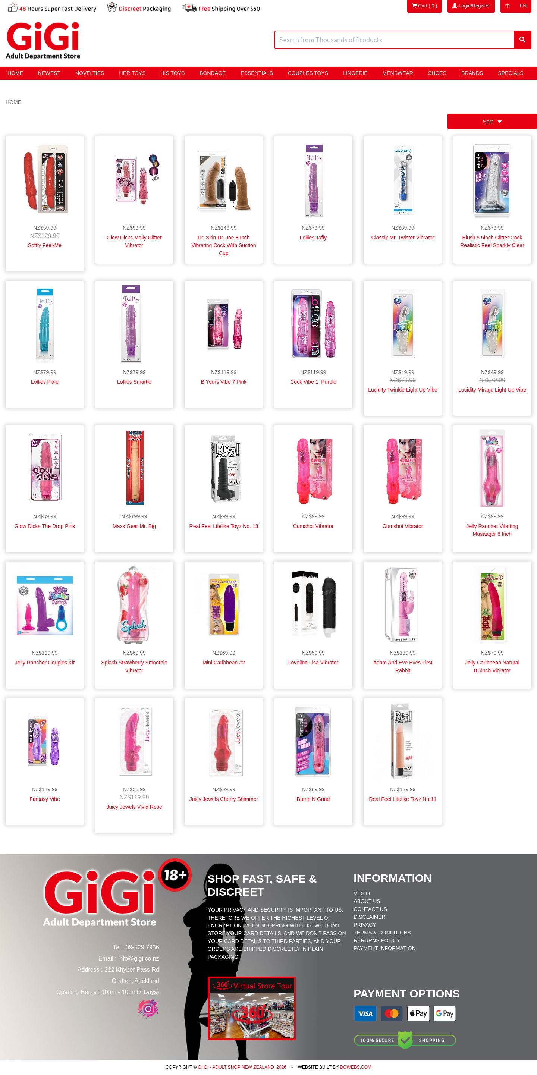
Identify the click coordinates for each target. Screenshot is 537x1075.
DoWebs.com (355, 1067)
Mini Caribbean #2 (223, 663)
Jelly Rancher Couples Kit (45, 663)
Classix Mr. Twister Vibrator (402, 238)
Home (15, 73)
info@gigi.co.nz (138, 958)
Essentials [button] (257, 73)
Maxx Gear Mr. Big (134, 526)
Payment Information (384, 948)
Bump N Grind (313, 799)
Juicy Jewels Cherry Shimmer (223, 799)
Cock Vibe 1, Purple (313, 382)
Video (362, 893)
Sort (492, 121)
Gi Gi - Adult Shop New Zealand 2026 (241, 1067)
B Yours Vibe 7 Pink (224, 382)
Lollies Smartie (134, 382)
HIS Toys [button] (173, 73)
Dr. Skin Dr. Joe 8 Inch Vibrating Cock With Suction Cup (223, 245)
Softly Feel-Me (45, 245)
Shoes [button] (437, 73)
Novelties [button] (89, 73)
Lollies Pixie (45, 382)
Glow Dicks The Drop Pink (44, 526)
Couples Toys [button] (308, 73)
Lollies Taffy (313, 238)
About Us (367, 901)
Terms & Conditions (382, 933)
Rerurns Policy (377, 940)
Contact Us (370, 909)
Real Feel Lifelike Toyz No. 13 (223, 526)
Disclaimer (370, 917)
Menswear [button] (398, 73)
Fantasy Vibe (44, 799)
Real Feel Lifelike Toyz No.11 (402, 799)
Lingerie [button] (355, 73)
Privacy (365, 925)
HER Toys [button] (132, 73)
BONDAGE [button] (213, 73)
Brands (472, 73)
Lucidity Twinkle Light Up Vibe (402, 390)
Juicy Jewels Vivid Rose (134, 807)
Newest (49, 73)
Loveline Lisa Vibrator (313, 663)
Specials (510, 73)
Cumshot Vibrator (313, 526)
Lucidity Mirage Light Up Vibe (492, 390)
